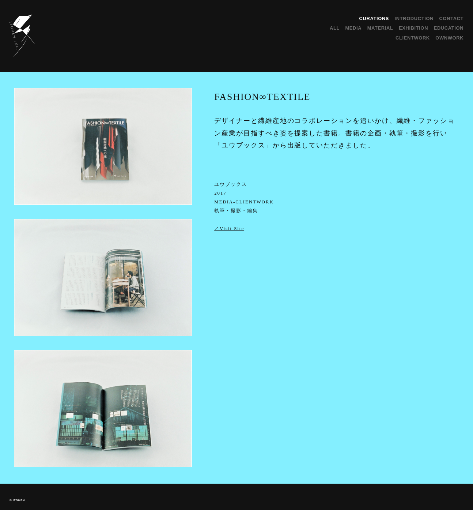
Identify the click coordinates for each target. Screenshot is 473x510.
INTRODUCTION (414, 18)
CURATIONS (374, 18)
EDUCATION (448, 28)
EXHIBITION (413, 28)
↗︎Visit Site (229, 228)
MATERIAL (380, 28)
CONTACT (451, 18)
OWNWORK (449, 38)
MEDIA (353, 28)
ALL (335, 28)
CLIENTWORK (413, 38)
